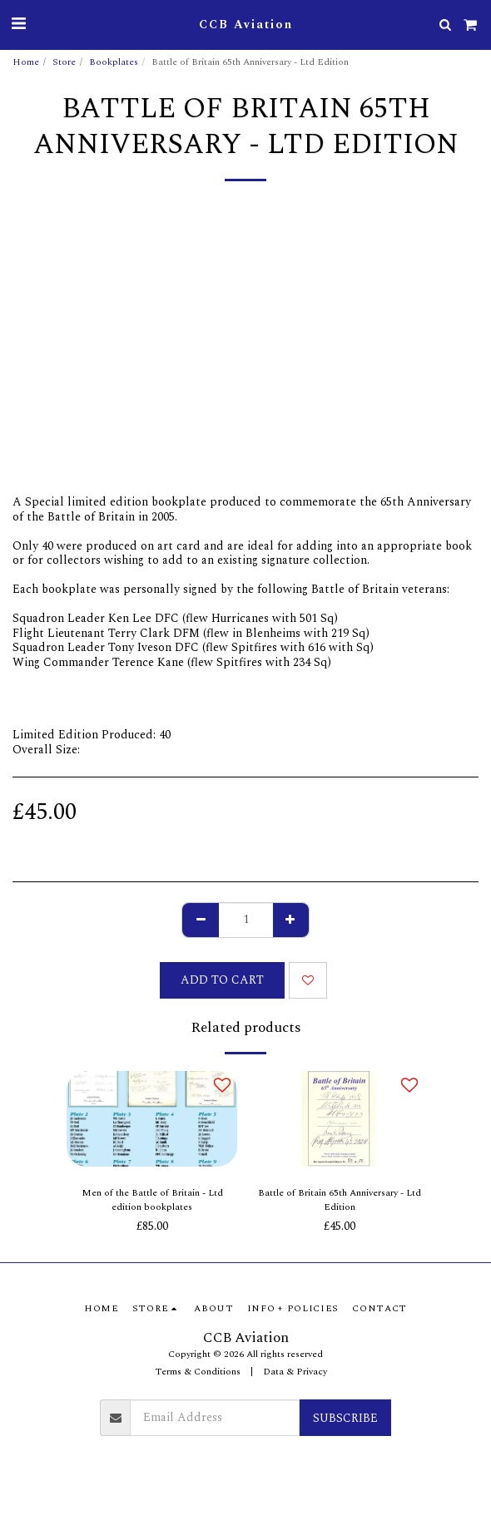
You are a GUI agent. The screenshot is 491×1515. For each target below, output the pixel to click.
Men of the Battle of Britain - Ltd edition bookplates (152, 1200)
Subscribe (345, 1418)
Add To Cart (222, 980)
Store (64, 62)
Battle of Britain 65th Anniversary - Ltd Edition (339, 1200)
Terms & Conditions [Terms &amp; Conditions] (198, 1371)
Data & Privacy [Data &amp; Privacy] (295, 1371)
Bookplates (113, 62)
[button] (18, 24)
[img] (152, 1119)
